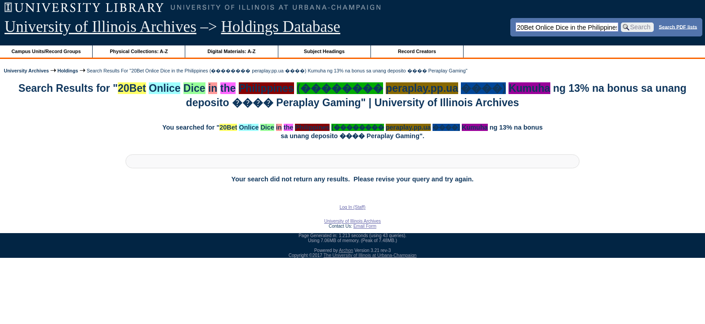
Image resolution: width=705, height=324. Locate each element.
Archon (346, 250)
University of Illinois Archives (100, 27)
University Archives (26, 70)
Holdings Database (280, 27)
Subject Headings (324, 51)
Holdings (68, 70)
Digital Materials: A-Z (231, 51)
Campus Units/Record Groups (46, 51)
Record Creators (417, 51)
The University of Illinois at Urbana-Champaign (370, 255)
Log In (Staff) (352, 207)
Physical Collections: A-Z (139, 51)
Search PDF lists (678, 26)
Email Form (364, 226)
